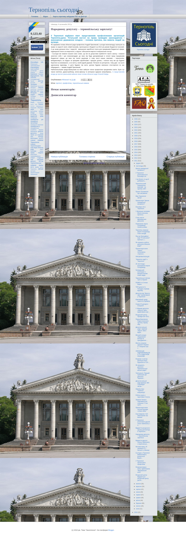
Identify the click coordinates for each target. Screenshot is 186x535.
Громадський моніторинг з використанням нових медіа (142, 272)
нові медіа (34, 147)
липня (138, 492)
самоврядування (35, 156)
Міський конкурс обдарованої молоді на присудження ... (142, 337)
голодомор (34, 118)
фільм (40, 169)
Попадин (33, 96)
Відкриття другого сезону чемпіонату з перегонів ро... (143, 442)
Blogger (111, 530)
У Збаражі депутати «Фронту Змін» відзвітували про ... (143, 310)
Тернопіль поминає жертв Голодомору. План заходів (143, 231)
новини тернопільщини (36, 145)
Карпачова (33, 89)
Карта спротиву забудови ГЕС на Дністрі (70, 16)
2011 (136, 161)
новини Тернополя (37, 141)
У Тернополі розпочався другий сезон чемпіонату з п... (143, 422)
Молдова (34, 93)
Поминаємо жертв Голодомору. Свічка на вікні (142, 225)
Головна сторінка (87, 157)
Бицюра (41, 74)
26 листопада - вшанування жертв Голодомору (143, 265)
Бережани (34, 74)
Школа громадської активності (142, 169)
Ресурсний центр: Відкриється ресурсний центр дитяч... (142, 477)
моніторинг (34, 138)
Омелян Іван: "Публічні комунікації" (140, 390)
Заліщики (34, 84)
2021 (136, 133)
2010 (136, 512)
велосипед (34, 111)
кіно (32, 137)
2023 (136, 127)
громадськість (35, 126)
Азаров (33, 72)
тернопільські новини (81, 83)
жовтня (138, 484)
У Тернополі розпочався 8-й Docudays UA (141, 174)
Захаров (33, 87)
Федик (32, 102)
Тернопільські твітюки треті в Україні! (143, 279)
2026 (136, 119)
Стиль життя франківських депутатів (141, 219)
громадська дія (37, 119)
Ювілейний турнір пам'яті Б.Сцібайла (143, 300)
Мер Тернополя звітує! (141, 197)
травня (138, 498)
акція (32, 109)
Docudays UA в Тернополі (140, 207)
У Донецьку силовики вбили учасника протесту (143, 213)
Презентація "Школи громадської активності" (142, 202)
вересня (139, 486)
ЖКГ (42, 82)
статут (33, 158)
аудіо (41, 109)
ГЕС (41, 76)
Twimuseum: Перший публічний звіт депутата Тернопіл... (142, 375)
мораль (41, 138)
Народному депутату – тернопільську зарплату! (142, 436)
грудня (138, 163)
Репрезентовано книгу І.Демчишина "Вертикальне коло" (143, 469)
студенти (40, 158)
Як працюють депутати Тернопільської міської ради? (141, 367)
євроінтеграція (35, 172)
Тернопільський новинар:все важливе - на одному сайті (141, 186)
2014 (136, 152)
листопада (139, 166)
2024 (136, 124)
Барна (41, 72)
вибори (41, 111)
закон (32, 135)
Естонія (33, 82)
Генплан (33, 77)
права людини (37, 153)
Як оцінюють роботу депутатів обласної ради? (143, 244)
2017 (136, 144)
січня (138, 509)
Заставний (40, 86)
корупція (40, 135)
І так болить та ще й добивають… (142, 180)
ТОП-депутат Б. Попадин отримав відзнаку (142, 288)
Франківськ (40, 102)
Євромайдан (35, 67)
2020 (136, 136)
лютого (138, 506)
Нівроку (40, 94)
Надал (33, 94)
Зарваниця (34, 86)
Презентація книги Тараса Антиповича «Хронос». (142, 251)
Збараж (40, 87)
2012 (136, 158)
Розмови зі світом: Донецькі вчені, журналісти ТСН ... (143, 360)
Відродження (35, 76)
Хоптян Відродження (37, 106)
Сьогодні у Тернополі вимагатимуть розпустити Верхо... (143, 455)
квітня (138, 500)
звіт (36, 135)
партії (41, 149)
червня (138, 495)
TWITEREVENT (35, 65)
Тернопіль (36, 100)
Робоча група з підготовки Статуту (143, 396)
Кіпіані (41, 91)
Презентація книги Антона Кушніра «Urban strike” (142, 409)
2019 (136, 138)
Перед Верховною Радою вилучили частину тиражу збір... (142, 321)
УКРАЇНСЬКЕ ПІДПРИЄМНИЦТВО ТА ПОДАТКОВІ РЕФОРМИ (143, 353)
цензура (33, 171)
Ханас (40, 104)
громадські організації (34, 122)
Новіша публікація (59, 157)
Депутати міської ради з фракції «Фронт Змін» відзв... (141, 329)
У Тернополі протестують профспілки (141, 462)
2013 (136, 155)
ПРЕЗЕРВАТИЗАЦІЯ (142, 256)
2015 (136, 150)
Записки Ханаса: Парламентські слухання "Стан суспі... (142, 402)
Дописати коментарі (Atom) (94, 163)
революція (34, 154)
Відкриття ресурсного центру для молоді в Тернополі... (143, 429)
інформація (34, 174)
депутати (34, 133)
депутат (40, 131)
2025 (136, 122)
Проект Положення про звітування (142, 192)
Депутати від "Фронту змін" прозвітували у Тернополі (143, 295)
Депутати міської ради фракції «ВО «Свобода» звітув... (142, 383)
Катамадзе (40, 89)
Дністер (40, 81)
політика (33, 151)
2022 (136, 130)
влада (33, 113)
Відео (45, 16)
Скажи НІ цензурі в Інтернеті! (142, 305)
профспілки (67, 83)
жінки (41, 133)
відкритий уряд (37, 116)
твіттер (41, 161)
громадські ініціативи (37, 124)
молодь (40, 137)
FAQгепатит (34, 64)
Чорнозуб (33, 107)
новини (33, 140)
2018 (136, 141)
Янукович (40, 107)
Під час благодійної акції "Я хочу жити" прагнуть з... (143, 238)
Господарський (35, 79)
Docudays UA (37, 62)
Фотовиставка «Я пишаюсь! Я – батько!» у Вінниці (142, 448)
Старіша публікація (115, 157)
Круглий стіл (35, 91)
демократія (34, 131)
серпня (138, 489)
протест (59, 83)
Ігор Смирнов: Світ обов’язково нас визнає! (142, 415)
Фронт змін (34, 104)
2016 (136, 147)
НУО (41, 93)
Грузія (32, 81)
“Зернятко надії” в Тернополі (141, 260)
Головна (34, 16)
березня (139, 503)
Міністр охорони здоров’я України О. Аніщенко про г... (142, 345)
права (41, 151)
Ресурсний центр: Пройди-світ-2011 (142, 315)
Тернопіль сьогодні (54, 9)
